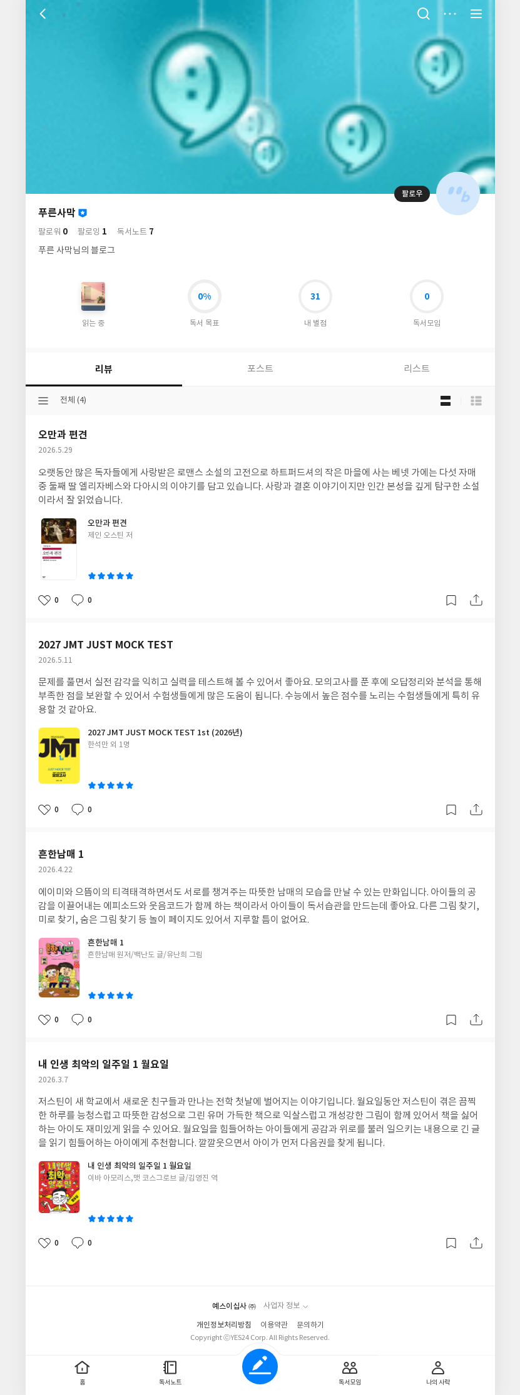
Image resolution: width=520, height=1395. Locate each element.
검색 (423, 14)
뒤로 (44, 14)
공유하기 (476, 600)
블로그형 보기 (445, 400)
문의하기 (310, 1325)
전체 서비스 (476, 14)
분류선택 (43, 400)
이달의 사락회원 (82, 213)
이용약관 (274, 1325)
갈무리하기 (451, 600)
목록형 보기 (476, 400)
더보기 (450, 14)
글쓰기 (260, 1366)
